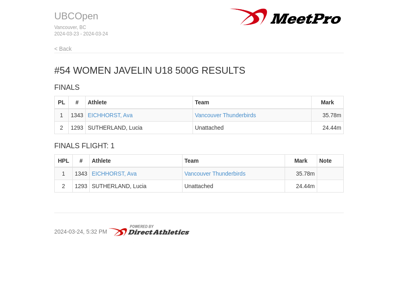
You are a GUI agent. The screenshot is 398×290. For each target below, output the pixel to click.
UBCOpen (76, 15)
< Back (63, 49)
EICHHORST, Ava (110, 115)
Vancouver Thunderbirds (225, 115)
